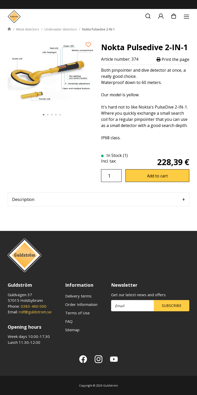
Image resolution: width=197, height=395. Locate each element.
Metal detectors (27, 29)
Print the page (172, 59)
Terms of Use (77, 312)
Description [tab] (23, 199)
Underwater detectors (60, 29)
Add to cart (157, 176)
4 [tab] (56, 115)
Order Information (81, 304)
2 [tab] (48, 115)
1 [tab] (44, 115)
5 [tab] (60, 115)
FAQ (69, 321)
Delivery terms (78, 295)
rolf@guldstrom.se (35, 311)
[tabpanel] (52, 72)
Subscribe (171, 305)
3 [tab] (52, 115)
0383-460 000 (33, 306)
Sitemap (72, 329)
